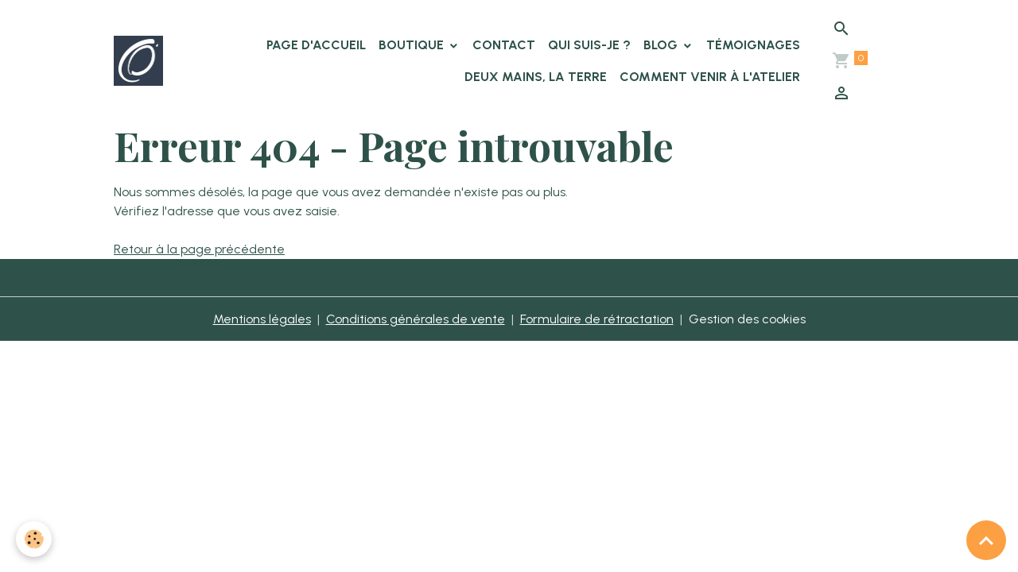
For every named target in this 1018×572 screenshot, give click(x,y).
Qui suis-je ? (589, 44)
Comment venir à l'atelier (710, 76)
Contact (503, 44)
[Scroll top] (986, 540)
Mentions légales (262, 319)
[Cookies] (34, 539)
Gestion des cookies (747, 319)
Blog (662, 44)
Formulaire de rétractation (597, 319)
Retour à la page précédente (199, 249)
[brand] (138, 60)
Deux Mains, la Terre (535, 76)
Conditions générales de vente (415, 319)
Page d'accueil (316, 44)
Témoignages (753, 44)
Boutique (413, 44)
